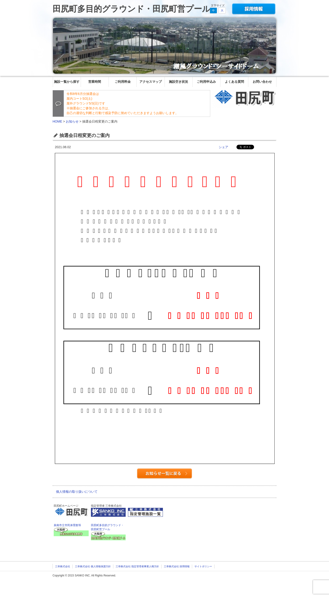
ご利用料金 (123, 81)
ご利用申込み (206, 81)
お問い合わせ (262, 81)
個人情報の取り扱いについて (77, 491)
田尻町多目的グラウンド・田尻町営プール (131, 8)
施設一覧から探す (67, 81)
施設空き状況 (178, 81)
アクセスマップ (150, 81)
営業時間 (94, 81)
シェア (223, 147)
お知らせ (72, 121)
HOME (57, 121)
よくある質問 (234, 81)
